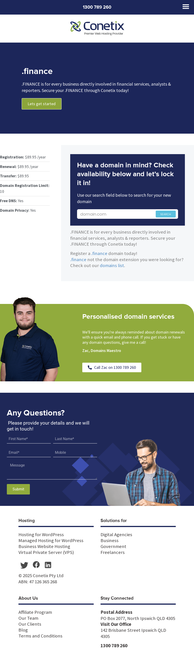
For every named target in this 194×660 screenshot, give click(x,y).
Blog (23, 630)
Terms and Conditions (40, 636)
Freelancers (113, 552)
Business (110, 540)
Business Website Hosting (44, 546)
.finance (99, 253)
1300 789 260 (97, 7)
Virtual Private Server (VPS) (46, 552)
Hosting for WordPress (41, 535)
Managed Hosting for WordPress (50, 540)
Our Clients (29, 624)
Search (165, 214)
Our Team (28, 618)
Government (113, 546)
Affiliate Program (35, 612)
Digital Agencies (116, 535)
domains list (112, 265)
